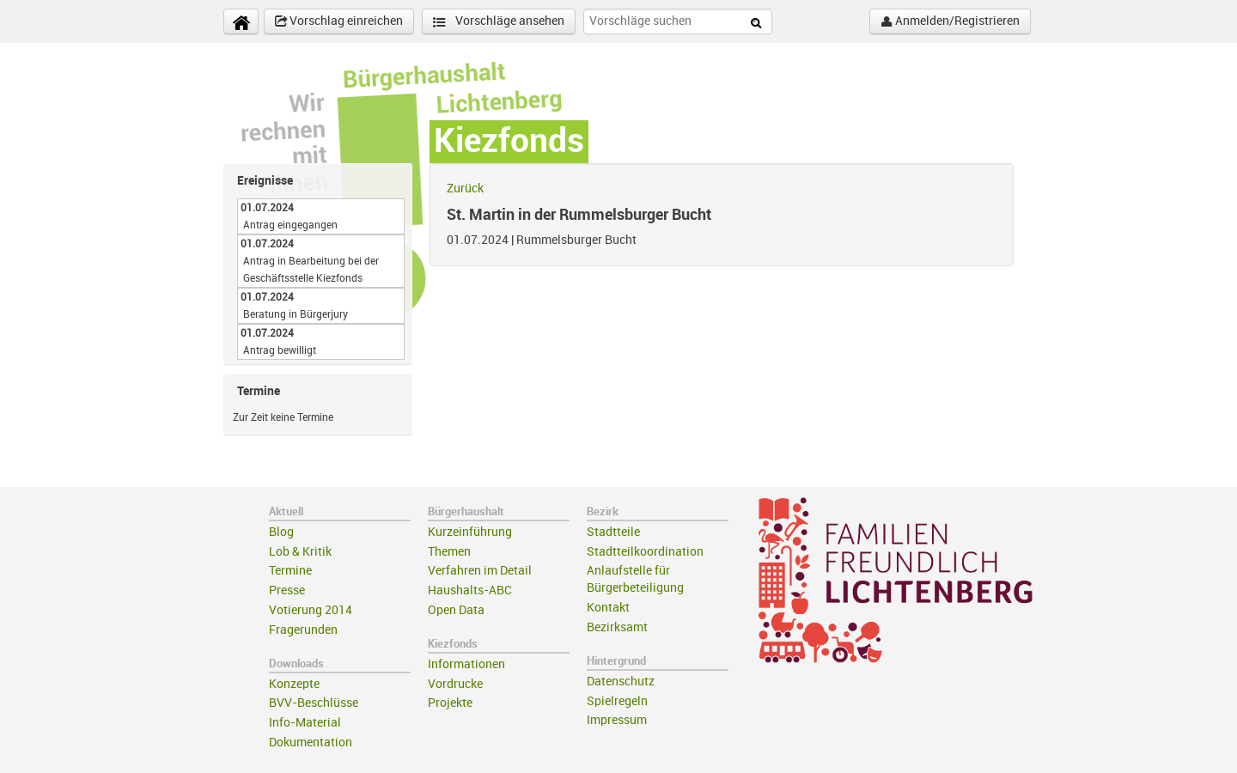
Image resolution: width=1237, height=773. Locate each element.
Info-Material (305, 722)
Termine (290, 570)
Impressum (617, 720)
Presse (287, 590)
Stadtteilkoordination (645, 551)
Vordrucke (455, 684)
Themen (449, 551)
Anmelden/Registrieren (950, 21)
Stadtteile (613, 532)
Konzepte (294, 684)
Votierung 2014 (310, 610)
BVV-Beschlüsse (313, 703)
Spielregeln (617, 701)
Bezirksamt (617, 627)
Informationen (466, 664)
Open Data (456, 610)
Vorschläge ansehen (498, 22)
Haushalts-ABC (470, 590)
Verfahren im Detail (480, 570)
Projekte (450, 703)
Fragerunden (303, 630)
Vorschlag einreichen (339, 21)
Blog (281, 532)
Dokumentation (310, 742)
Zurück (465, 188)
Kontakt (608, 607)
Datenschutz (621, 681)
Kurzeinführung (470, 532)
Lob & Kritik (300, 551)
